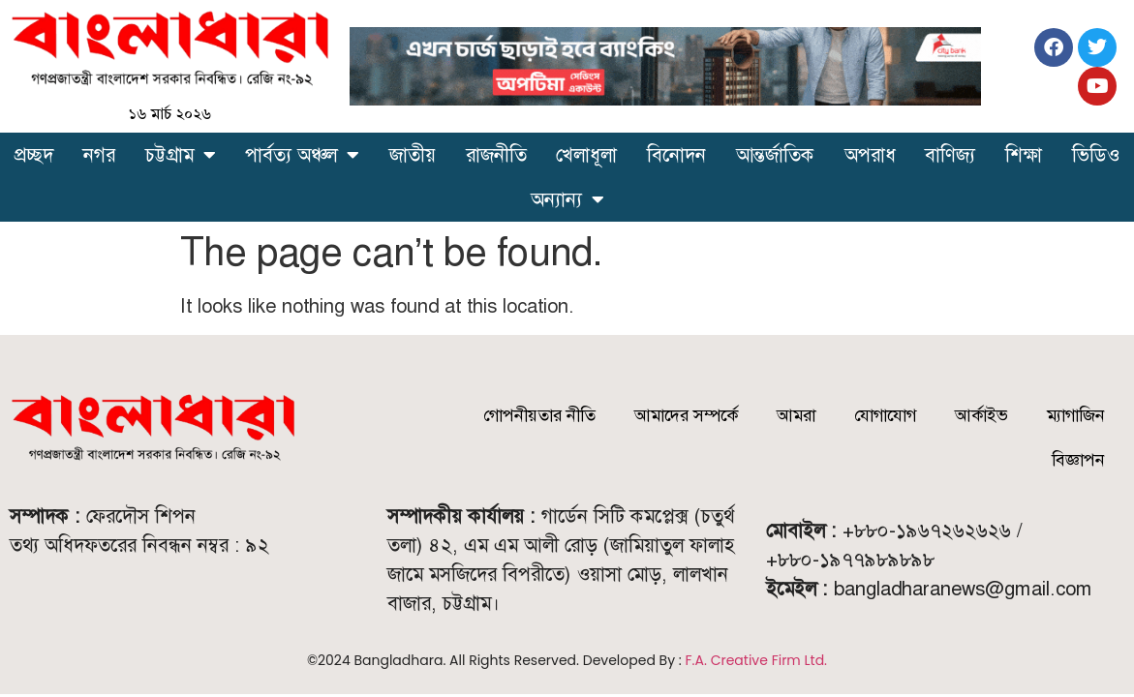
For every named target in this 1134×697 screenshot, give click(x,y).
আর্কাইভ (981, 415)
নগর (99, 154)
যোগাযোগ (885, 415)
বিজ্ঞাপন (1078, 459)
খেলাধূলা (586, 154)
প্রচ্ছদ (34, 154)
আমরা (796, 415)
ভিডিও (1095, 154)
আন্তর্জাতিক (775, 154)
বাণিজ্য (950, 154)
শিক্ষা (1023, 154)
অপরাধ (870, 154)
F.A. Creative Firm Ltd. (757, 660)
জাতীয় (412, 154)
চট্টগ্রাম (180, 155)
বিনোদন (676, 154)
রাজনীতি (496, 154)
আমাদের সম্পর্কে (686, 415)
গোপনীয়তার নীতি (539, 415)
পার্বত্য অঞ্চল (302, 155)
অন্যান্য (567, 199)
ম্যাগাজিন (1076, 415)
